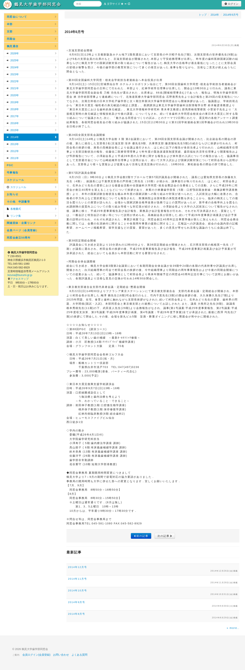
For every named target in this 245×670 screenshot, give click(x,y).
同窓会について (32, 16)
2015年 (32, 130)
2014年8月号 (76, 613)
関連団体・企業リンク (32, 222)
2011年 (32, 158)
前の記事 (141, 535)
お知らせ (32, 194)
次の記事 (164, 535)
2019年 (32, 102)
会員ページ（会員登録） (32, 230)
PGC (32, 165)
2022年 (32, 81)
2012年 (32, 151)
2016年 (32, 123)
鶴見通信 (32, 46)
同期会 (32, 38)
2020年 (32, 95)
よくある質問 (79, 654)
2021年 (32, 88)
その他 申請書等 (32, 201)
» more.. (233, 627)
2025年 (32, 60)
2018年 (32, 109)
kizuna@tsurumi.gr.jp (20, 275)
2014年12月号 (77, 567)
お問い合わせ (61, 654)
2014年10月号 (77, 590)
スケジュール (32, 179)
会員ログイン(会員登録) (36, 654)
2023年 (32, 74)
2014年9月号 (76, 602)
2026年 (32, 53)
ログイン (231, 3)
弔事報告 (32, 172)
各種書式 (32, 208)
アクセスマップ (19, 278)
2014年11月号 (77, 578)
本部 (32, 24)
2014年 (32, 137)
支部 (32, 31)
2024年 (32, 67)
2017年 (32, 116)
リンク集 (32, 215)
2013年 (32, 144)
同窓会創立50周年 (32, 237)
